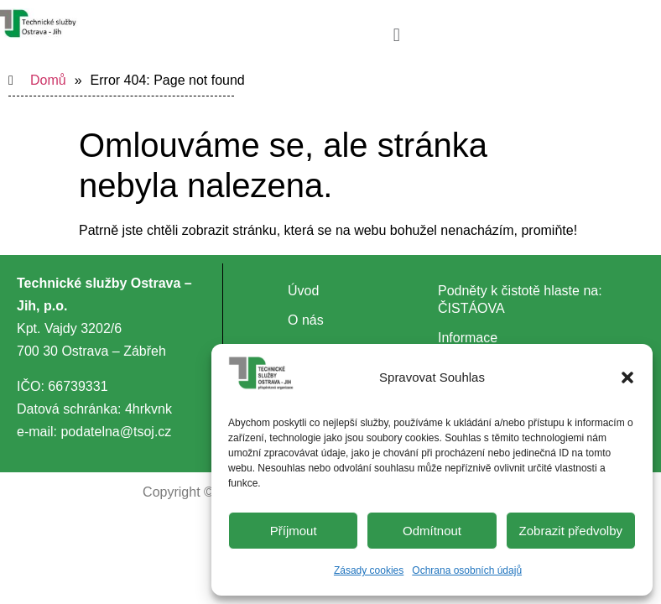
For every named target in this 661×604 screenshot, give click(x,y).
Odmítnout (432, 530)
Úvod (303, 291)
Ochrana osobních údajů (467, 570)
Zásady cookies (368, 570)
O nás (306, 320)
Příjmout (293, 530)
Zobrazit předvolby (570, 530)
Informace (467, 338)
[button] (627, 377)
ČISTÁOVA (471, 308)
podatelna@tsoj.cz (115, 431)
